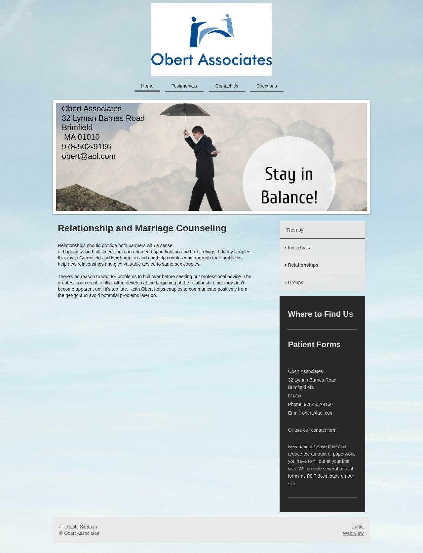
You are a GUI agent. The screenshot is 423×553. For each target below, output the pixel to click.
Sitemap (88, 526)
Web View (353, 533)
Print (68, 526)
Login (358, 526)
